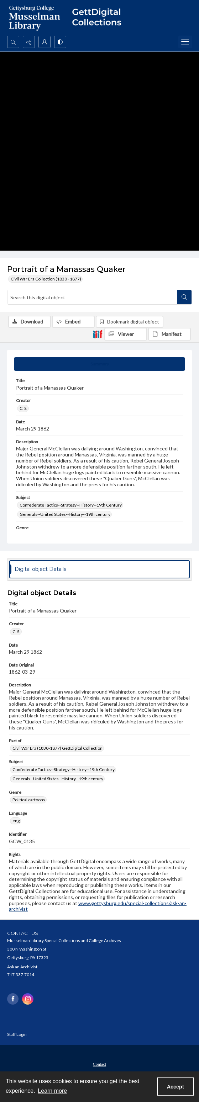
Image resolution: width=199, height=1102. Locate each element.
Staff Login (17, 1034)
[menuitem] (99, 1063)
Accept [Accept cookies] (175, 1087)
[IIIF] (97, 334)
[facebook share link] (13, 999)
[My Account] (44, 42)
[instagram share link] (27, 999)
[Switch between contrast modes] (60, 42)
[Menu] (185, 42)
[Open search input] (13, 42)
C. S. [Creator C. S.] (23, 408)
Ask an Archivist (22, 966)
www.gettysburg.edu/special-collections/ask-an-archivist (98, 906)
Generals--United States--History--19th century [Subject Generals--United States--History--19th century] (65, 514)
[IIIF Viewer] (125, 334)
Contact (99, 1064)
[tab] (99, 364)
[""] (99, 18)
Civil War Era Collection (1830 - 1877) (46, 279)
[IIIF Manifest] (169, 334)
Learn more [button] (52, 1091)
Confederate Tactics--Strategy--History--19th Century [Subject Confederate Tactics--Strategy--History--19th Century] (71, 505)
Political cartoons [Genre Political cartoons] (28, 799)
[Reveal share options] (29, 42)
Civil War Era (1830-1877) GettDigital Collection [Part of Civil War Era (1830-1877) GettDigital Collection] (57, 748)
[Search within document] (184, 297)
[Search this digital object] (92, 297)
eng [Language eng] (16, 820)
